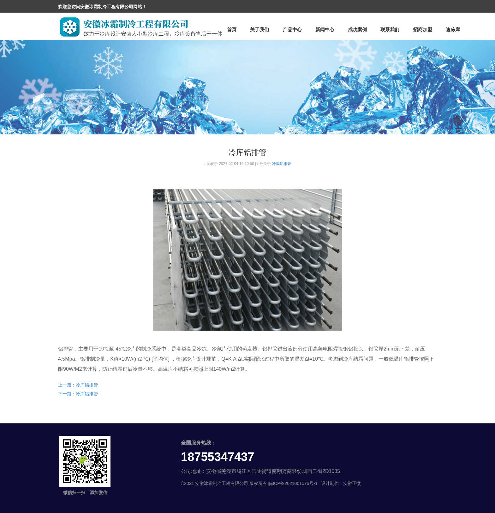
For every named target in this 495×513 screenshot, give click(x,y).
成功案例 (357, 29)
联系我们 (389, 29)
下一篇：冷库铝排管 (78, 393)
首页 (231, 29)
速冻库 (453, 29)
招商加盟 (422, 29)
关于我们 (259, 29)
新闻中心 (324, 29)
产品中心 (292, 29)
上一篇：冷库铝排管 (78, 384)
